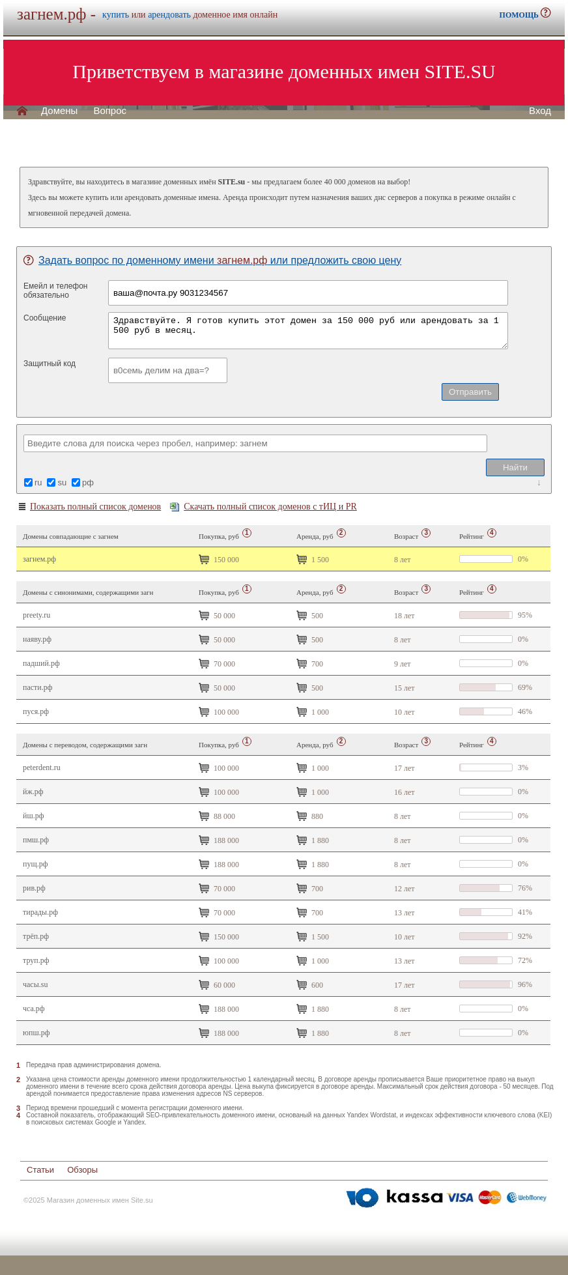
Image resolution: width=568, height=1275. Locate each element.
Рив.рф (34, 888)
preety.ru (36, 615)
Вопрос (109, 111)
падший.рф (41, 663)
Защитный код (49, 363)
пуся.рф (36, 711)
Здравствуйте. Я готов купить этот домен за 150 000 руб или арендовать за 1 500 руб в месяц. (308, 330)
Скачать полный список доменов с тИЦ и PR (263, 506)
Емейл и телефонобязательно (55, 290)
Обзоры (82, 1170)
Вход (540, 111)
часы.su (35, 984)
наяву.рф (37, 639)
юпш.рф (36, 1032)
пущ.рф (35, 863)
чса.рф (34, 1008)
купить (115, 15)
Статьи (40, 1170)
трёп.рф (36, 936)
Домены (59, 111)
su (61, 482)
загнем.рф (39, 559)
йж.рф (33, 791)
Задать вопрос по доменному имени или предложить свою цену (212, 260)
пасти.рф (38, 687)
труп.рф (36, 960)
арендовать (169, 15)
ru (38, 482)
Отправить (470, 392)
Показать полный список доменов (89, 507)
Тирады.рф (40, 912)
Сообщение (44, 317)
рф (88, 482)
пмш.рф (36, 839)
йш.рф (33, 815)
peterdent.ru (42, 767)
